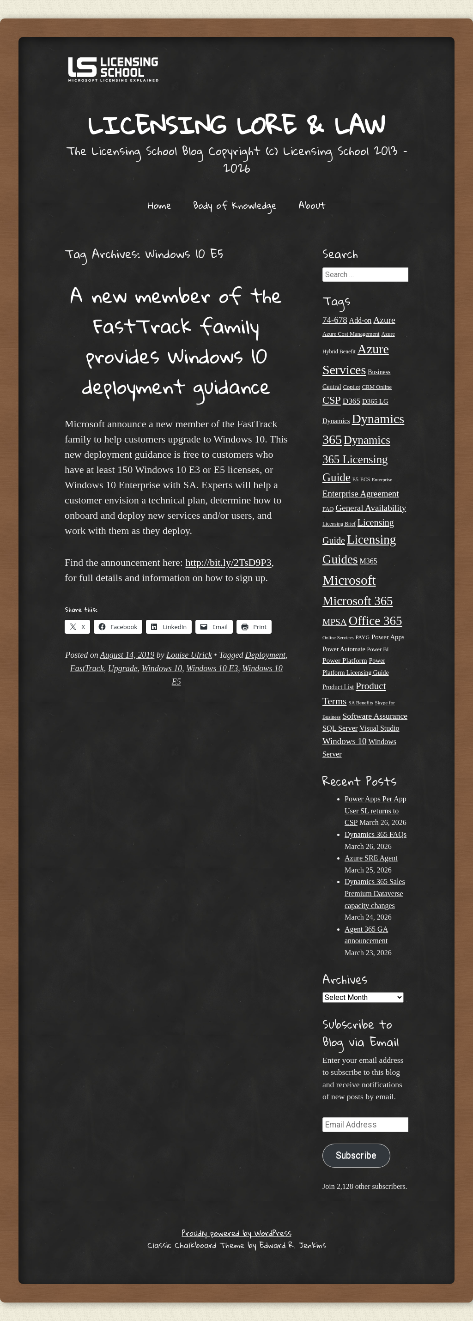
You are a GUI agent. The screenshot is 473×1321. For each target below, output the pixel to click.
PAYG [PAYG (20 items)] (363, 637)
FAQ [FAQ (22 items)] (328, 509)
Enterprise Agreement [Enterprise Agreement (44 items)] (360, 493)
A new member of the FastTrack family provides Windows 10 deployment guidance (176, 340)
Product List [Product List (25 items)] (338, 687)
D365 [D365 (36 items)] (351, 401)
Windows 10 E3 (212, 668)
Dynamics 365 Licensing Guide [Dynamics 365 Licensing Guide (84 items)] (356, 459)
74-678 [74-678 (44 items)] (334, 320)
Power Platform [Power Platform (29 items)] (344, 660)
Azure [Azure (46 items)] (384, 320)
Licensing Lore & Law (236, 125)
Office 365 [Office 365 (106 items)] (375, 621)
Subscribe (356, 1155)
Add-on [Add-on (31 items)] (360, 320)
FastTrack (87, 668)
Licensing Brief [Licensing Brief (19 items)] (339, 524)
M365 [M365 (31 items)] (368, 561)
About (312, 205)
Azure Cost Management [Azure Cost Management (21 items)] (351, 334)
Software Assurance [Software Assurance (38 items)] (374, 716)
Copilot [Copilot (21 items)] (351, 387)
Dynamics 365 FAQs (375, 834)
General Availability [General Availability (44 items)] (371, 508)
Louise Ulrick (189, 655)
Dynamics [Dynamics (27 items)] (336, 420)
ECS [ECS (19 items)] (365, 479)
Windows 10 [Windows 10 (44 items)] (344, 741)
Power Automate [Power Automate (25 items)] (343, 649)
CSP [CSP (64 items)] (331, 400)
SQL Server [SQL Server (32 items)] (340, 728)
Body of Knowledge (235, 205)
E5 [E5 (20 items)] (355, 479)
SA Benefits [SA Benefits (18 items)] (360, 702)
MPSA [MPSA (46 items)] (334, 622)
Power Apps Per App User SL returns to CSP (375, 810)
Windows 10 (162, 668)
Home (159, 205)
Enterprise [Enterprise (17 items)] (382, 479)
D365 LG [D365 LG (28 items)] (375, 401)
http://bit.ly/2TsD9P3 (228, 562)
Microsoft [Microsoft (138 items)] (349, 580)
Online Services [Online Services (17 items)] (338, 637)
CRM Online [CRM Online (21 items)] (377, 387)
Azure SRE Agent (371, 858)
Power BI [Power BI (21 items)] (378, 649)
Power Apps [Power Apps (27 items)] (387, 637)
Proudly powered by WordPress (236, 1233)
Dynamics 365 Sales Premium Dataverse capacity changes (375, 893)
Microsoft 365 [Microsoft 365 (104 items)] (357, 601)
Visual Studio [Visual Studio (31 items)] (379, 728)
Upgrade (123, 668)
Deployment (265, 655)
